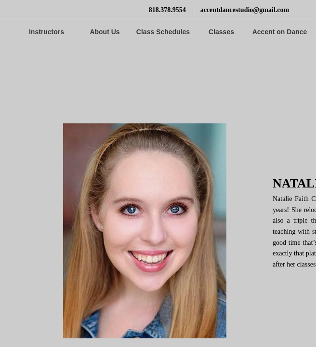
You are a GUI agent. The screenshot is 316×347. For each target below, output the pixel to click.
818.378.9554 (167, 9)
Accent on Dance (279, 32)
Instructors (46, 32)
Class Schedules (163, 32)
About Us (104, 32)
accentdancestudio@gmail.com (245, 9)
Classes (221, 32)
